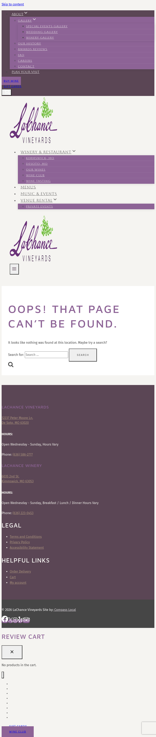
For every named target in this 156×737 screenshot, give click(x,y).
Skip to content (13, 4)
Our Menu (16, 684)
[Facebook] (5, 621)
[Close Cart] (12, 652)
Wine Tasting (38, 181)
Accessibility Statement (27, 548)
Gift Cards (13, 86)
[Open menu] (14, 269)
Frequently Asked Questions (28, 713)
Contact (26, 66)
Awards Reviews (32, 49)
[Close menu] (3, 675)
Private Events (39, 206)
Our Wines (36, 169)
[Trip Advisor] (26, 621)
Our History (29, 43)
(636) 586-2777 (23, 454)
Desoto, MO (37, 163)
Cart (13, 577)
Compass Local (64, 610)
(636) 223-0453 (23, 513)
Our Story (16, 703)
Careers (25, 60)
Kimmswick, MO (40, 158)
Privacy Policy (20, 542)
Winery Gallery (40, 37)
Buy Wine (11, 81)
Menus (28, 187)
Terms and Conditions (26, 537)
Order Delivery (20, 571)
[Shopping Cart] (6, 92)
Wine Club (35, 175)
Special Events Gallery (47, 26)
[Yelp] (20, 621)
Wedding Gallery (42, 32)
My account (18, 583)
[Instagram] (15, 621)
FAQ (21, 55)
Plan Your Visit (26, 72)
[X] (10, 621)
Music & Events (39, 193)
